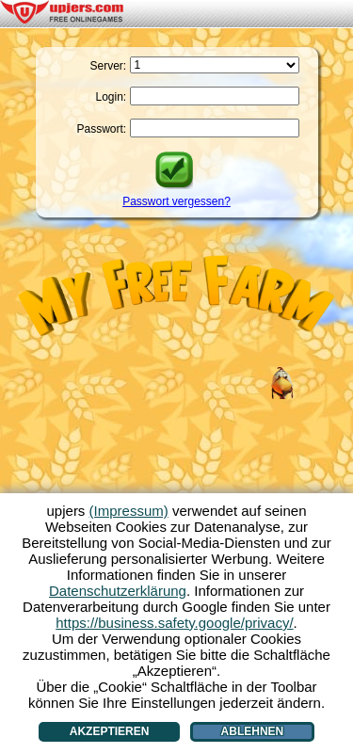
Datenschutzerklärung (117, 591)
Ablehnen (252, 731)
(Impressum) (128, 511)
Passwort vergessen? (176, 201)
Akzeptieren (110, 731)
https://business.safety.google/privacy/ (174, 623)
